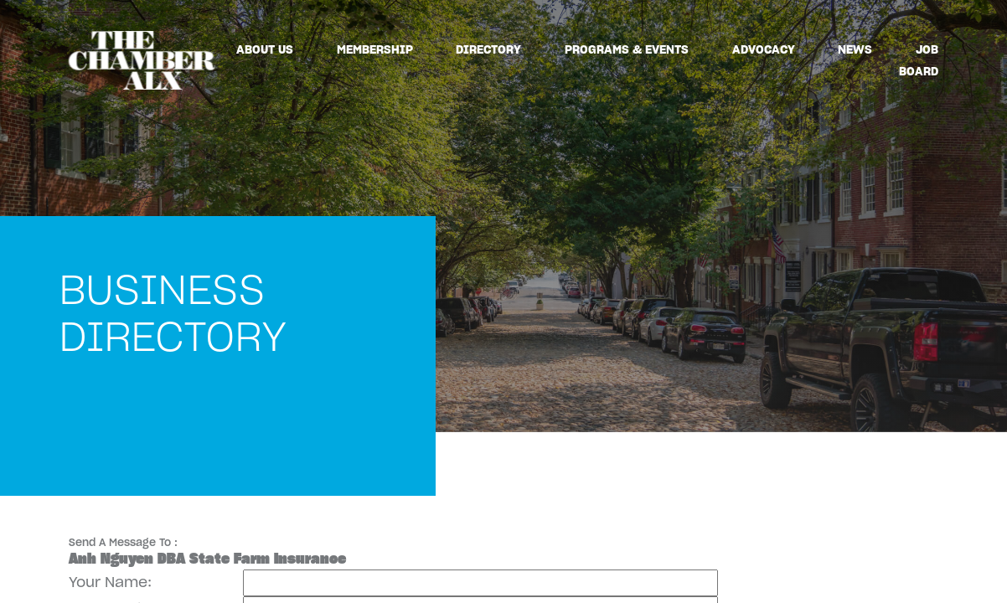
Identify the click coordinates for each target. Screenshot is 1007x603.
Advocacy (763, 49)
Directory (488, 49)
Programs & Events (627, 49)
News (855, 49)
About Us (264, 49)
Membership (375, 49)
